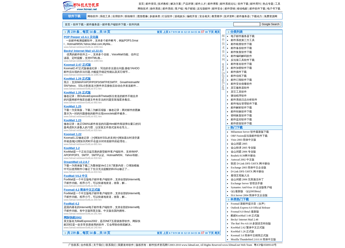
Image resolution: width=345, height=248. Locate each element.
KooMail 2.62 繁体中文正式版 (248, 227)
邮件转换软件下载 (241, 111)
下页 (211, 32)
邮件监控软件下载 (241, 119)
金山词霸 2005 (239, 143)
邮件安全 (217, 8)
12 (185, 32)
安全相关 (204, 16)
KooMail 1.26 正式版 (242, 231)
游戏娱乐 (179, 16)
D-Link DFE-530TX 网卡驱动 (247, 171)
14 (192, 32)
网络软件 (93, 16)
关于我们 (98, 244)
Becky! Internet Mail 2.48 (244, 219)
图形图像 (142, 16)
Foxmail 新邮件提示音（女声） (249, 203)
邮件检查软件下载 (241, 44)
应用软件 (117, 16)
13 (188, 32)
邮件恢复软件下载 (241, 52)
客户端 (179, 8)
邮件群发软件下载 (241, 123)
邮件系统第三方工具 (243, 40)
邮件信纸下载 (239, 75)
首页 (141, 3)
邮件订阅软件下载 (241, 79)
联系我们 (111, 244)
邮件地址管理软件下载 (244, 103)
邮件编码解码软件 (241, 56)
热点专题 (268, 3)
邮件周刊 (255, 3)
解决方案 (176, 3)
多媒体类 (155, 16)
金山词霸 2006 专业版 (243, 151)
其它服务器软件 (240, 87)
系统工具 (105, 16)
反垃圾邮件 (203, 8)
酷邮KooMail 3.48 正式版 (245, 215)
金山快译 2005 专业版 (243, 147)
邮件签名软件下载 (241, 63)
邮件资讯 (151, 3)
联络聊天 (130, 16)
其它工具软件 (239, 91)
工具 (277, 3)
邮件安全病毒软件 (241, 83)
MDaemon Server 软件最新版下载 (250, 131)
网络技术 (143, 8)
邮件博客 (213, 3)
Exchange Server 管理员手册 (247, 183)
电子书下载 (273, 8)
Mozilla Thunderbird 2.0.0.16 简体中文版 (253, 239)
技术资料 (229, 16)
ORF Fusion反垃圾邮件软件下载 (249, 135)
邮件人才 (200, 3)
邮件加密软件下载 (241, 67)
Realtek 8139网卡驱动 (243, 155)
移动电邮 (242, 8)
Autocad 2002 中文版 (242, 159)
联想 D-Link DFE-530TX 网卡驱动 (250, 163)
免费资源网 (270, 16)
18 (206, 32)
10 (178, 32)
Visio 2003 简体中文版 (243, 139)
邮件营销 (230, 8)
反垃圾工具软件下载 (243, 60)
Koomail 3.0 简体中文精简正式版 (249, 235)
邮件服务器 (243, 16)
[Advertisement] (183, 65)
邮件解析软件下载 (241, 107)
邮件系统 (168, 8)
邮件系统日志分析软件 (244, 99)
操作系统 (155, 8)
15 (195, 32)
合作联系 (86, 244)
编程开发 (192, 16)
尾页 (217, 32)
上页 (165, 32)
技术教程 (163, 3)
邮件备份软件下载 (241, 48)
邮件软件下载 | (258, 8)
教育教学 (217, 16)
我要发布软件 (126, 244)
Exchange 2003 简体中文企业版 (248, 167)
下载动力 (256, 16)
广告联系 (73, 244)
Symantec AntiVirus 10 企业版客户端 (251, 187)
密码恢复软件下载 (241, 115)
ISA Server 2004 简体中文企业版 (249, 195)
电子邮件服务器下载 (243, 36)
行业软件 (167, 16)
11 (182, 32)
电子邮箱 (190, 8)
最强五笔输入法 (240, 175)
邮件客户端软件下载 (114, 24)
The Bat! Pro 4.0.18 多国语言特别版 (251, 223)
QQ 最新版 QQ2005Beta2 (246, 191)
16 (199, 32)
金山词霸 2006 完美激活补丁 (247, 179)
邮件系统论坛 (228, 3)
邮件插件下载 (239, 71)
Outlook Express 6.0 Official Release (250, 207)
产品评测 (188, 3)
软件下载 (243, 3)
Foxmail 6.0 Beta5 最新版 (245, 211)
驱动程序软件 (239, 95)
